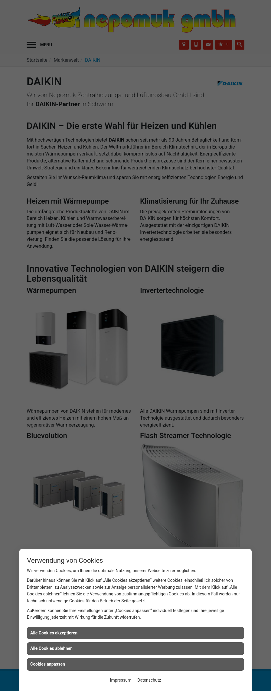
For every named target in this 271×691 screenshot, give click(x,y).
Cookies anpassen (47, 664)
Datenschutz (149, 680)
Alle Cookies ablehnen (51, 648)
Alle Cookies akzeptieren (53, 632)
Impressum (120, 680)
